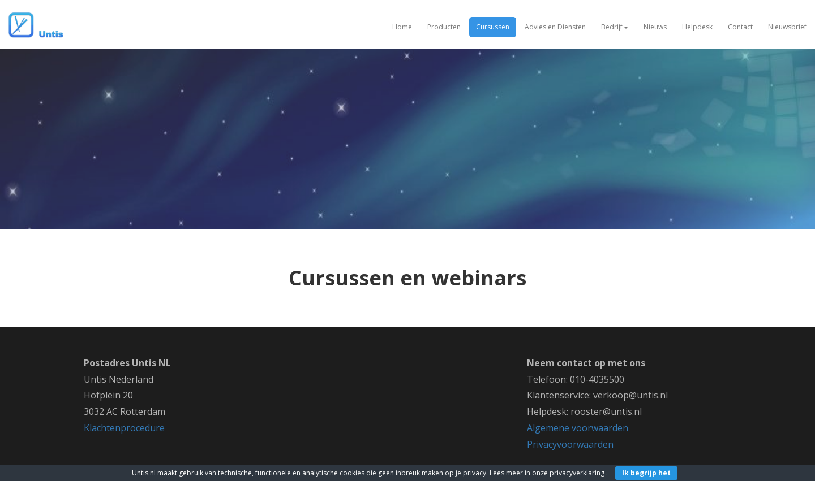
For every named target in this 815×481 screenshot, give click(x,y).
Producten (444, 27)
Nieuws (655, 27)
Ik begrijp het (646, 473)
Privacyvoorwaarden (570, 444)
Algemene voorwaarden (577, 428)
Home (402, 27)
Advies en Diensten (555, 27)
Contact (740, 27)
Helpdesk (697, 27)
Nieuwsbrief (787, 27)
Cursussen (492, 27)
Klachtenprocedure (124, 428)
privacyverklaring (578, 473)
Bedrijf (614, 27)
